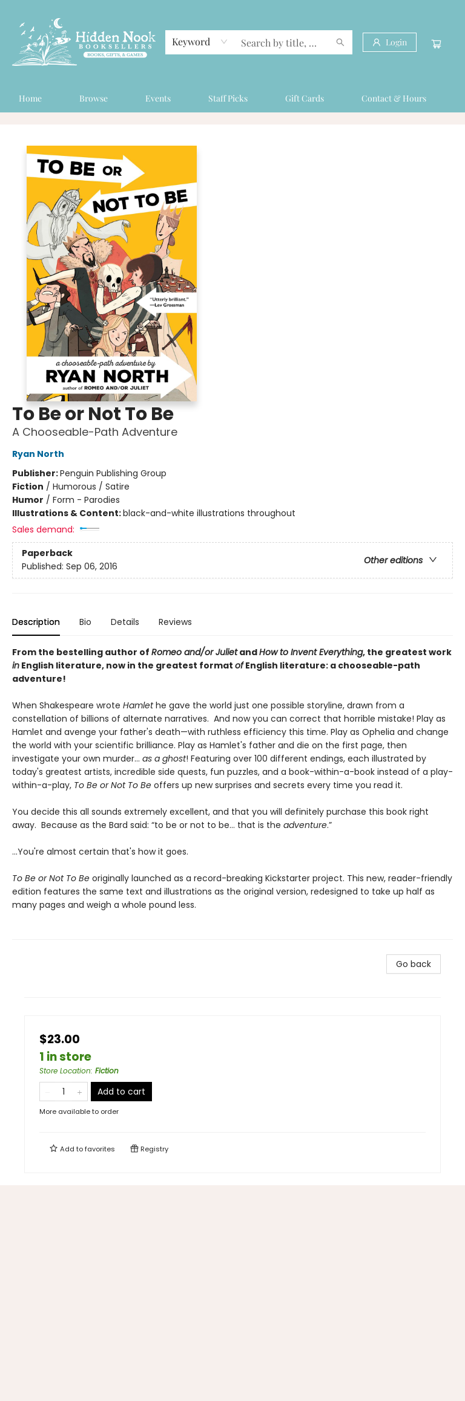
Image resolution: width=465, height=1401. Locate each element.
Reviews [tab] (175, 622)
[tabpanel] (232, 792)
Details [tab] (125, 622)
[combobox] (200, 41)
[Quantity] (63, 1091)
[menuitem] (30, 98)
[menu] (232, 98)
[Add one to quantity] (79, 1091)
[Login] (390, 42)
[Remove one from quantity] (47, 1091)
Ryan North (40, 454)
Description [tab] (36, 622)
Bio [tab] (85, 622)
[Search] (340, 42)
